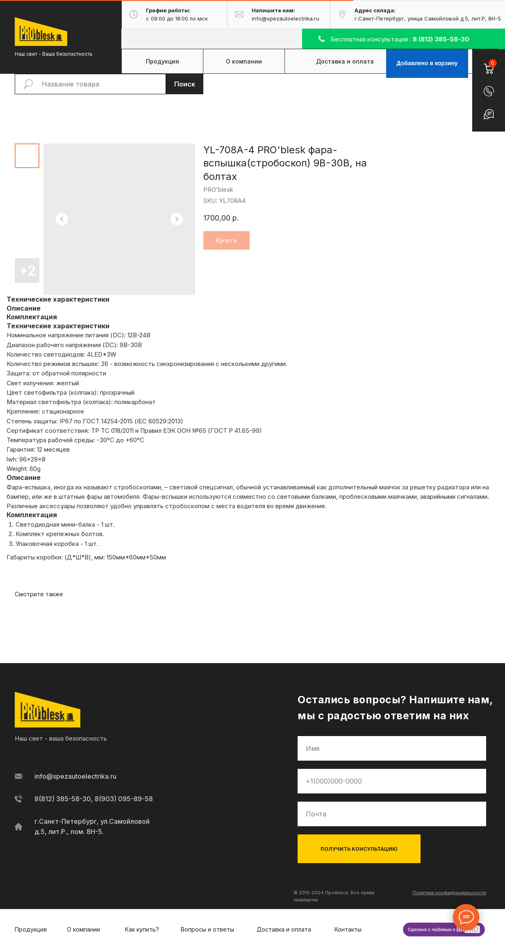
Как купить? (142, 929)
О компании (83, 929)
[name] (392, 748)
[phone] (392, 781)
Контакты (348, 929)
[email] (392, 814)
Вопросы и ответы (207, 929)
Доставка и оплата (284, 929)
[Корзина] (488, 63)
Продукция (31, 929)
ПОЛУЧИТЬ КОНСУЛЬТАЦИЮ (359, 849)
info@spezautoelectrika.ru (75, 776)
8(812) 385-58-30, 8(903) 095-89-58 (93, 799)
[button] (489, 91)
